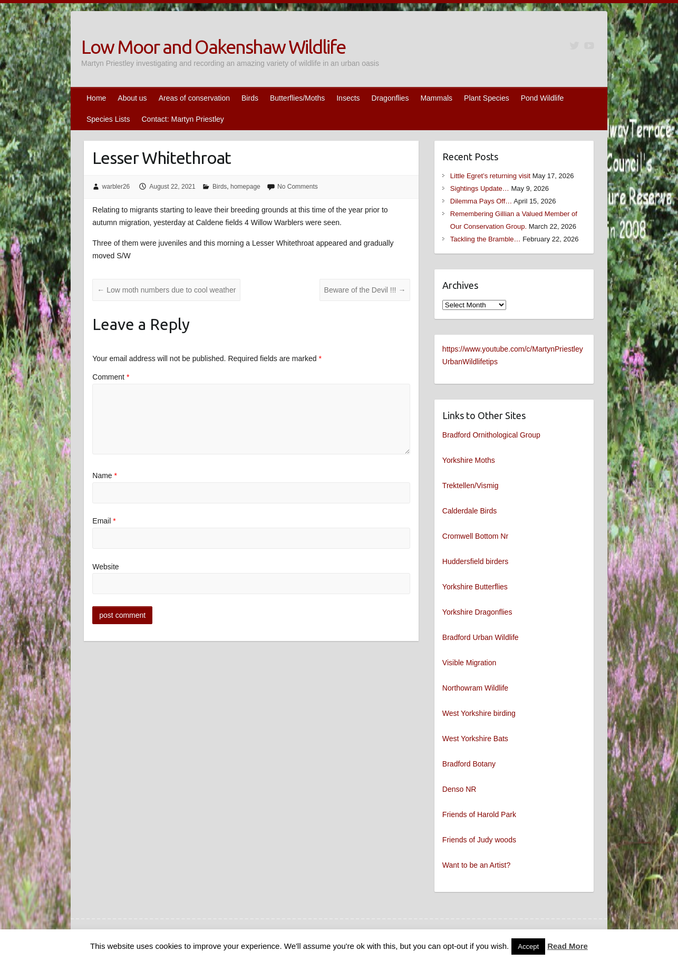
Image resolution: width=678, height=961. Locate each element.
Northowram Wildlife (475, 688)
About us (132, 98)
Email (103, 521)
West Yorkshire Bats (475, 738)
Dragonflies (390, 98)
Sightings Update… (479, 188)
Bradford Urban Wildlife (480, 637)
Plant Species (486, 98)
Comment (110, 377)
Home (96, 98)
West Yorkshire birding (479, 713)
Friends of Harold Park (479, 814)
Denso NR (459, 789)
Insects (348, 98)
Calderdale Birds (469, 511)
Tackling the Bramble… (485, 239)
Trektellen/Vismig (470, 485)
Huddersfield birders (475, 561)
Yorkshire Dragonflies (477, 612)
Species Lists (108, 119)
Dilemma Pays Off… (481, 201)
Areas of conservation (194, 98)
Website (105, 566)
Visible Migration (469, 662)
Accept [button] (528, 946)
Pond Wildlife (542, 98)
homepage (245, 186)
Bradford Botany (469, 764)
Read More (567, 945)
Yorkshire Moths (468, 460)
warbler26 (116, 186)
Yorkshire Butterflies (475, 587)
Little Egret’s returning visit (490, 176)
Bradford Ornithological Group (491, 435)
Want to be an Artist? (476, 865)
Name (104, 475)
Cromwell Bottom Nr (475, 536)
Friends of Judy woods (479, 840)
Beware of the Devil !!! (365, 290)
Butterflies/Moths (297, 98)
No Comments (297, 186)
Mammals (436, 98)
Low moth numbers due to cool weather (166, 290)
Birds (249, 98)
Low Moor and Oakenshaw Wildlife (213, 46)
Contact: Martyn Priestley (182, 119)
